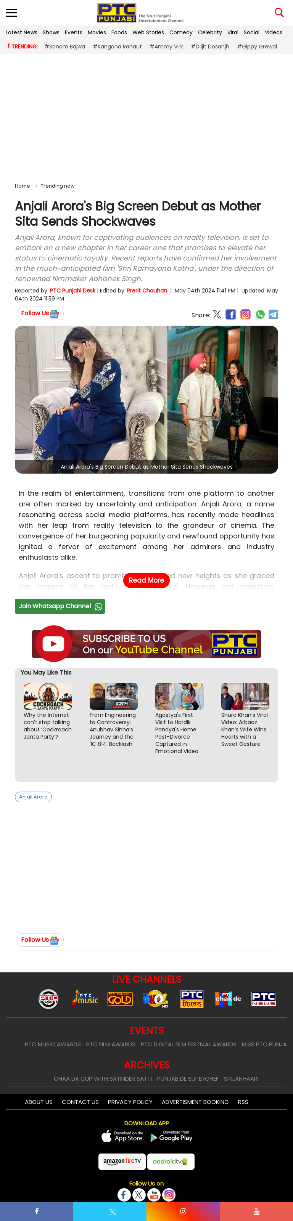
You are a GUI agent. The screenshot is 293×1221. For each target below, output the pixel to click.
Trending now (58, 186)
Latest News (21, 32)
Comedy (181, 32)
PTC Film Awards (110, 1044)
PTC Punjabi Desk (72, 290)
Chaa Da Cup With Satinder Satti (103, 1079)
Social (251, 32)
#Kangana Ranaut (117, 46)
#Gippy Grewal (257, 46)
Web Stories (148, 32)
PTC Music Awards (53, 1044)
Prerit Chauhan (147, 290)
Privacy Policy (130, 1102)
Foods (119, 32)
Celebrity (210, 32)
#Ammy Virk (166, 46)
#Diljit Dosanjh (210, 46)
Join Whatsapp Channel (61, 606)
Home (22, 186)
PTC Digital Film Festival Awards (189, 1044)
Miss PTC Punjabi (266, 1044)
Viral (232, 32)
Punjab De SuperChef (188, 1079)
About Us (39, 1102)
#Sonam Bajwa (64, 46)
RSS (243, 1102)
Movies (97, 32)
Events (73, 32)
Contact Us (80, 1102)
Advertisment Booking (195, 1102)
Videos (273, 32)
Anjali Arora (33, 796)
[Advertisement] (146, 116)
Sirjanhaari (241, 1079)
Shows (51, 32)
